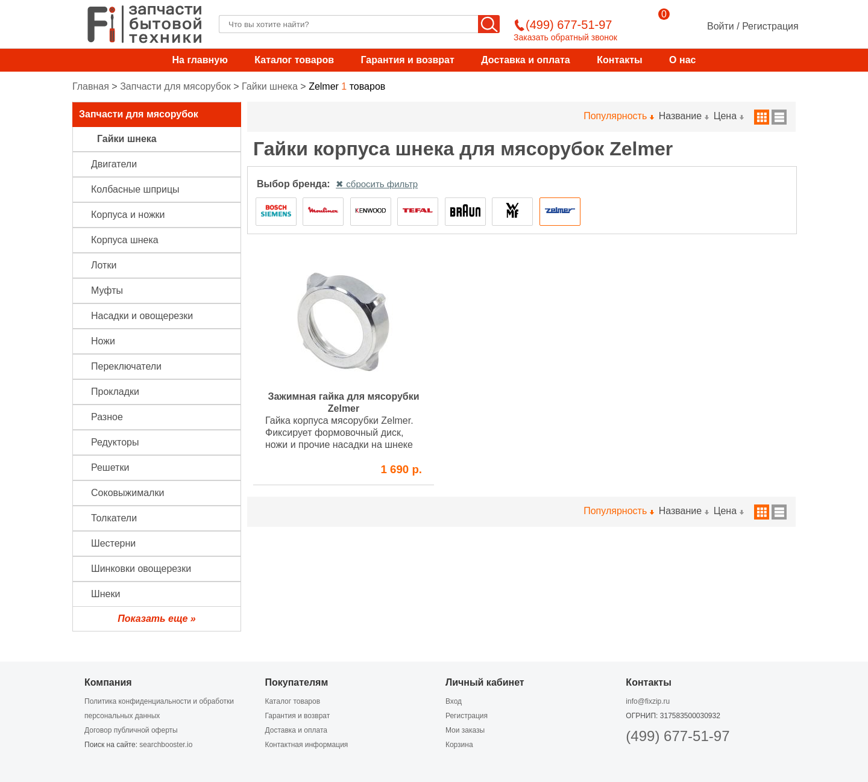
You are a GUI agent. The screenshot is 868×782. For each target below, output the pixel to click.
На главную (200, 60)
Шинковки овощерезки (141, 568)
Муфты (107, 290)
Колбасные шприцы (135, 189)
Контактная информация (306, 744)
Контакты (619, 60)
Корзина (459, 744)
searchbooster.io (165, 744)
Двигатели (114, 164)
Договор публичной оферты (131, 730)
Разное (107, 417)
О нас (682, 60)
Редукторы (115, 442)
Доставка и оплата (525, 60)
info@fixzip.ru (648, 701)
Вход (453, 701)
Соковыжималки (127, 493)
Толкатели (114, 518)
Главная (90, 86)
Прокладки (115, 391)
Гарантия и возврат (407, 60)
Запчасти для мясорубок (175, 86)
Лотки (103, 265)
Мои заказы (465, 730)
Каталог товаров (294, 60)
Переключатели (126, 366)
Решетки (110, 467)
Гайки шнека (270, 86)
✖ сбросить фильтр (377, 184)
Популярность (618, 116)
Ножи (103, 341)
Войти (720, 26)
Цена (728, 116)
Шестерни (113, 543)
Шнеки (105, 594)
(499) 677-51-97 (677, 736)
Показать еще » (156, 618)
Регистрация (770, 26)
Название (683, 116)
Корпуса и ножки (128, 214)
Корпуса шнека (125, 240)
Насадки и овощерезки (142, 316)
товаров (347, 86)
